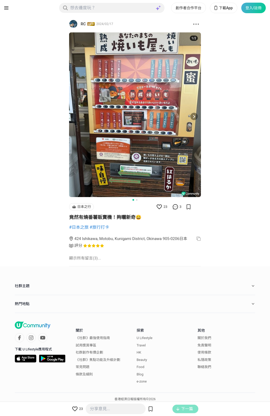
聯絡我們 (204, 367)
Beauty (142, 360)
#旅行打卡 (99, 227)
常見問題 (82, 367)
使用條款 (204, 352)
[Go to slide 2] (136, 199)
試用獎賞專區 (86, 345)
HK (139, 352)
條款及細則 (84, 374)
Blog (140, 374)
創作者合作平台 (188, 8)
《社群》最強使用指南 (93, 338)
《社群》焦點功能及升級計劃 (98, 360)
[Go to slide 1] (133, 199)
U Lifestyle (144, 338)
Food (140, 367)
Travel (141, 345)
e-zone (142, 381)
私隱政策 (204, 360)
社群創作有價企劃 (89, 352)
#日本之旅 (79, 227)
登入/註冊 (253, 8)
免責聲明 (204, 345)
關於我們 (204, 338)
